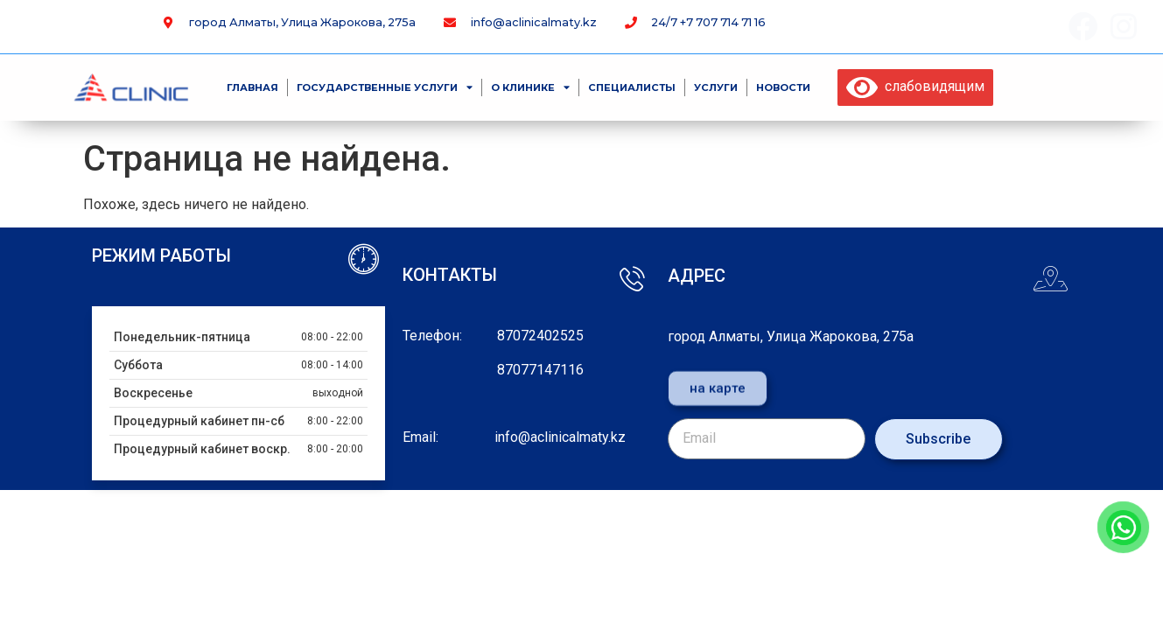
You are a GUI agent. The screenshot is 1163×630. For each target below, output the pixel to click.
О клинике (530, 87)
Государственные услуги (385, 87)
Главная (252, 87)
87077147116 (540, 369)
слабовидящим (915, 86)
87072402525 (540, 335)
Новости (783, 87)
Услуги (716, 87)
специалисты (632, 87)
